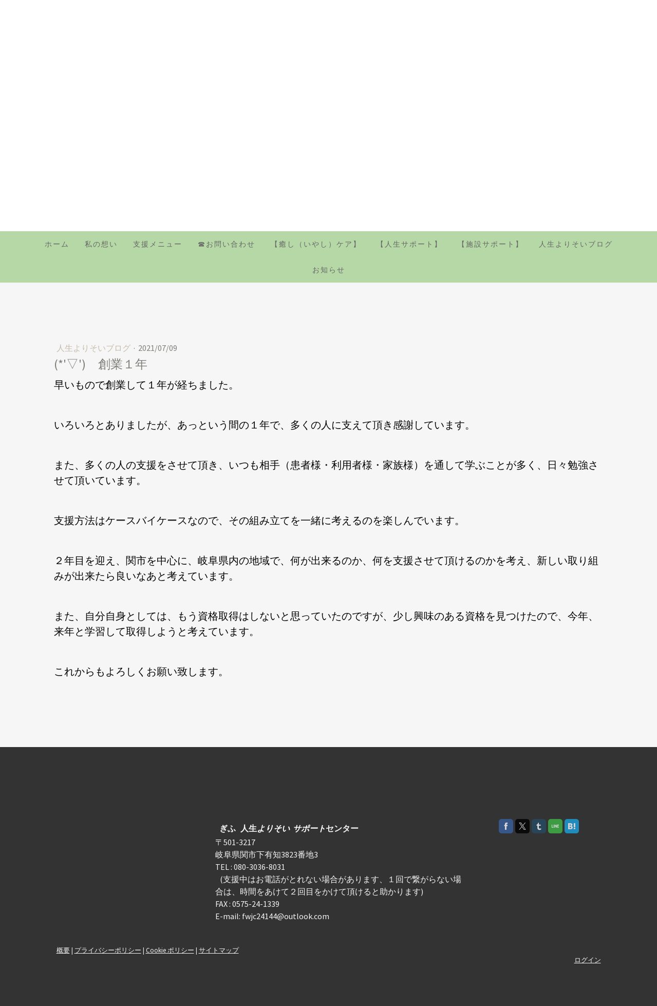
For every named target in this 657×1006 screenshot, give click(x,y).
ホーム (57, 244)
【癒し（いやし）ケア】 (316, 244)
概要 (63, 950)
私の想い (101, 244)
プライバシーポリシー (107, 950)
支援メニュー (157, 244)
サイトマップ (219, 950)
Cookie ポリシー (170, 950)
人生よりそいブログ (576, 244)
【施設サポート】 (490, 244)
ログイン (587, 960)
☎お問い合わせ (226, 244)
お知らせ (328, 269)
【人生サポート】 (409, 244)
